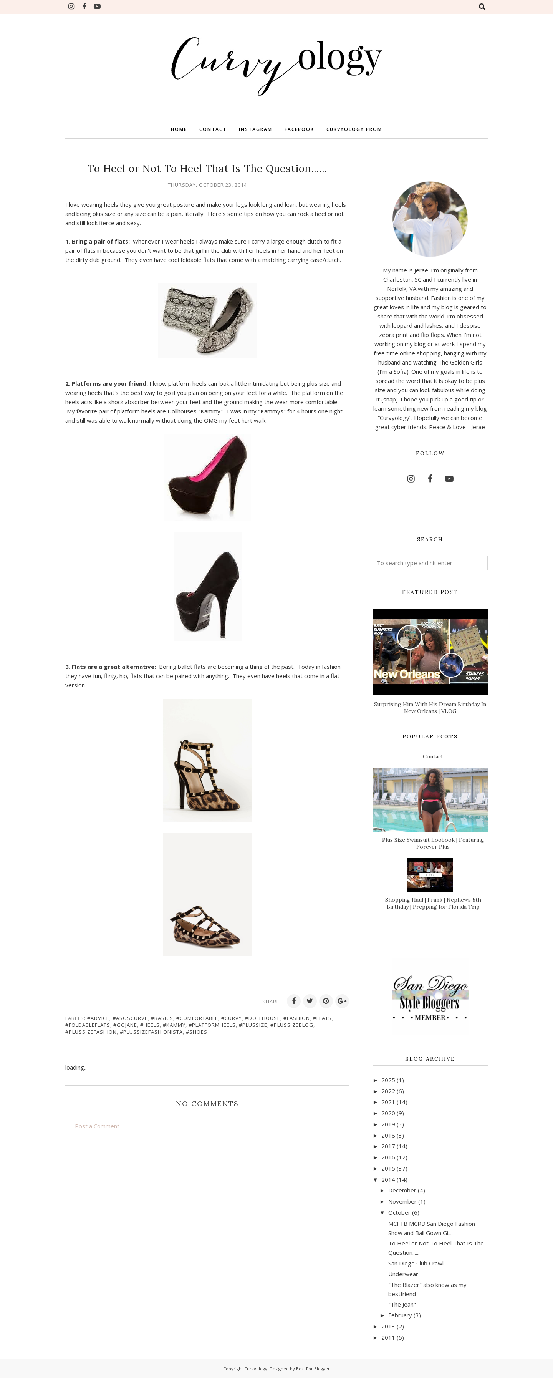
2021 (388, 1102)
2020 (388, 1113)
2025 (388, 1080)
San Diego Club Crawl (416, 1263)
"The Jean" (402, 1304)
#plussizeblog (291, 1024)
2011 (388, 1337)
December (402, 1190)
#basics (162, 1018)
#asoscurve (130, 1018)
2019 (388, 1124)
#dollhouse (262, 1018)
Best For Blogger (313, 1368)
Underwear (403, 1274)
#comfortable (197, 1018)
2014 (388, 1179)
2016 (388, 1157)
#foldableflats (87, 1024)
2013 (388, 1326)
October (399, 1212)
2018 (388, 1135)
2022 (388, 1091)
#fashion (296, 1018)
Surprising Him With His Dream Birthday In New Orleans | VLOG (430, 708)
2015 (388, 1168)
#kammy (174, 1024)
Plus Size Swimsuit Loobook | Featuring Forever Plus (433, 843)
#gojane (125, 1024)
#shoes (196, 1031)
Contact (433, 756)
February (400, 1315)
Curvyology (255, 1368)
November (402, 1201)
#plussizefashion (91, 1031)
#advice (98, 1018)
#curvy (231, 1018)
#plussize (253, 1024)
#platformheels (212, 1024)
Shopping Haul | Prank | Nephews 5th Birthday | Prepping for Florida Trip (433, 903)
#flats (322, 1018)
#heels (150, 1024)
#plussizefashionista (151, 1031)
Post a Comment (97, 1126)
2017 (388, 1146)
